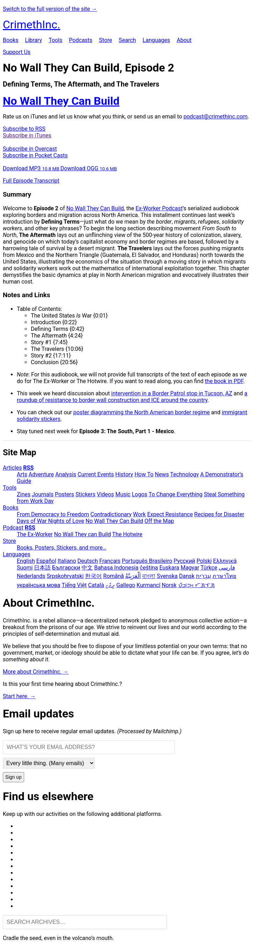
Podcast (13, 527)
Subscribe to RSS (24, 128)
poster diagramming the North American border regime (141, 412)
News (162, 474)
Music (122, 494)
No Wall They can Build (82, 534)
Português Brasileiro (147, 561)
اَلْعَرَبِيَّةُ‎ (133, 576)
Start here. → (19, 696)
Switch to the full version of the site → (50, 9)
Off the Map (159, 521)
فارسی (227, 567)
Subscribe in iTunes (27, 135)
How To (143, 474)
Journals (43, 494)
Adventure (41, 474)
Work (139, 514)
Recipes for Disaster (219, 514)
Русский (184, 561)
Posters (64, 494)
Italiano (67, 561)
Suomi (25, 567)
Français (110, 561)
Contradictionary (111, 514)
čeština (149, 567)
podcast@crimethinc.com (215, 116)
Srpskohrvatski (65, 576)
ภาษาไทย (224, 576)
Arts (22, 474)
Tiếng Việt (74, 585)
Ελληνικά (225, 561)
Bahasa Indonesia (116, 567)
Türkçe (208, 567)
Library (33, 40)
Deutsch (87, 561)
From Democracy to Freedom (53, 514)
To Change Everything (176, 494)
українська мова (38, 585)
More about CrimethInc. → (36, 671)
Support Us (16, 52)
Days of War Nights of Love (50, 521)
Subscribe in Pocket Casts (35, 155)
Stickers (86, 494)
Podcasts (80, 40)
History (124, 474)
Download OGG (89, 168)
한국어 (93, 576)
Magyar (190, 567)
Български (66, 567)
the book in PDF (224, 381)
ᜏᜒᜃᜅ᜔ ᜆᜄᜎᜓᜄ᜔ (196, 585)
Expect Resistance (170, 514)
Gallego (125, 585)
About (184, 40)
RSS (28, 467)
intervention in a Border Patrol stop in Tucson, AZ (171, 393)
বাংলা (148, 576)
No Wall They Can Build (95, 208)
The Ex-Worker (35, 534)
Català (96, 585)
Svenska (167, 576)
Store (105, 40)
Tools (55, 40)
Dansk (187, 576)
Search (127, 40)
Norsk (169, 585)
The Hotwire (127, 534)
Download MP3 (32, 168)
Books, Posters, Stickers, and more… (61, 547)
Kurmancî (148, 585)
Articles (12, 467)
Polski (204, 561)
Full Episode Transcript (31, 180)
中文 (87, 567)
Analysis (65, 474)
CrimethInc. (31, 24)
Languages (156, 40)
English (26, 561)
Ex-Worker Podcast (159, 208)
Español (46, 561)
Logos (139, 494)
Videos (105, 494)
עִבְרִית (203, 576)
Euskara (169, 567)
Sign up (13, 777)
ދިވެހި (110, 585)
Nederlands (31, 576)
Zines (23, 494)
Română (113, 576)
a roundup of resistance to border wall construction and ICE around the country (132, 396)
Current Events (96, 474)
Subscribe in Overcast (30, 148)
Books (11, 40)
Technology (184, 474)
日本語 (42, 567)
